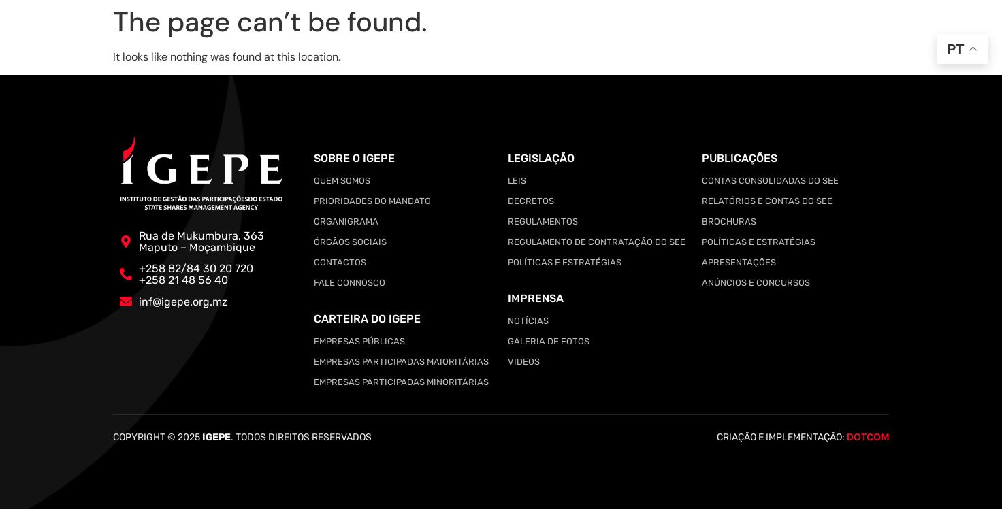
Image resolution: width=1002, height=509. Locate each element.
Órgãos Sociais (350, 242)
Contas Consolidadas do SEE (770, 181)
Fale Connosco (349, 283)
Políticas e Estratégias (564, 262)
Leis (517, 181)
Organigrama (346, 221)
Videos (524, 362)
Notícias (528, 321)
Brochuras (729, 221)
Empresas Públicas (359, 341)
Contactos (340, 262)
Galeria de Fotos (548, 341)
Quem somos (342, 181)
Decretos (531, 201)
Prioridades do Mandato (372, 201)
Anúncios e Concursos (756, 283)
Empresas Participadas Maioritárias (401, 362)
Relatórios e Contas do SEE (767, 201)
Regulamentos (543, 221)
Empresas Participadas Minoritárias (401, 382)
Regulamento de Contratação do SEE (596, 242)
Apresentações (739, 262)
